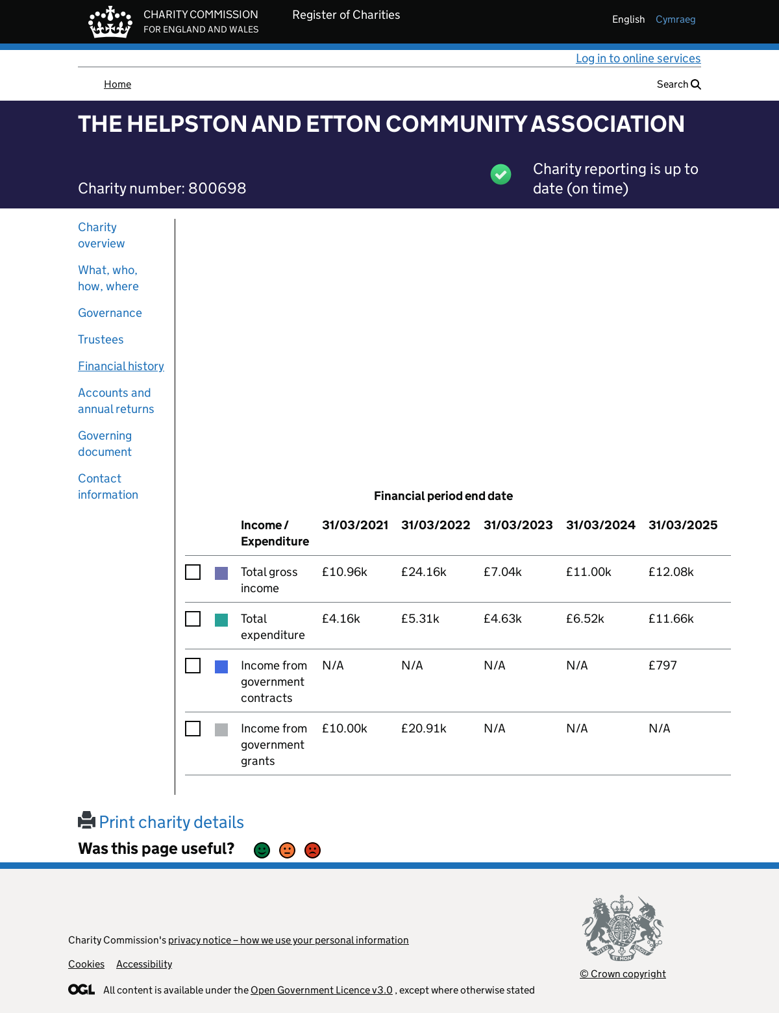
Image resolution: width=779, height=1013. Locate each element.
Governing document (105, 443)
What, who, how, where (108, 278)
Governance (110, 312)
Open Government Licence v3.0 (322, 990)
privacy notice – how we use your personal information (288, 940)
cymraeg (676, 19)
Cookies (86, 964)
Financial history (121, 365)
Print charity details (161, 821)
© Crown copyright (623, 974)
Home (117, 84)
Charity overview (101, 235)
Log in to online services (638, 58)
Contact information (108, 486)
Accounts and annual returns (116, 400)
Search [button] (679, 84)
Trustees (101, 339)
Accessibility (144, 964)
